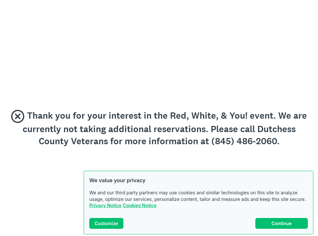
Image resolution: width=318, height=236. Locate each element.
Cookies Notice (140, 205)
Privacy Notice (105, 205)
